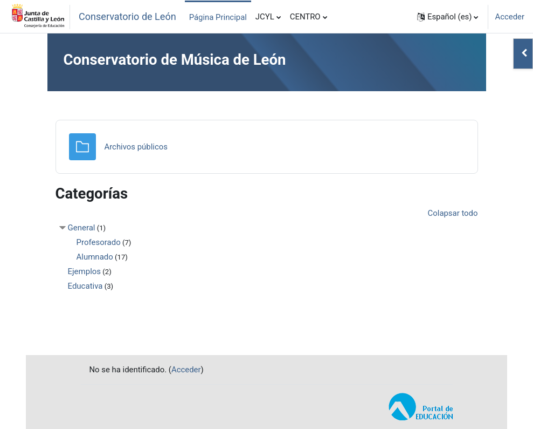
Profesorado (99, 242)
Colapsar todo (453, 213)
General (81, 228)
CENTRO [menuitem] (305, 17)
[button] (448, 17)
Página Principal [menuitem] (218, 17)
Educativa (85, 286)
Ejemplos (84, 271)
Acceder (509, 17)
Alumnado (95, 257)
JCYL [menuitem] (264, 17)
